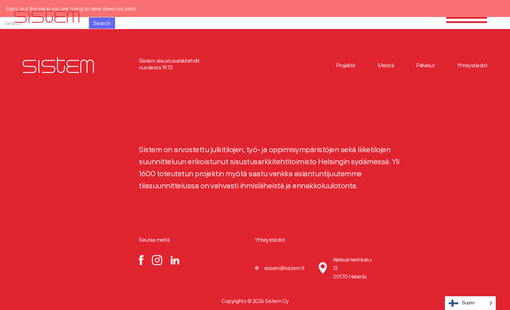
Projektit (346, 65)
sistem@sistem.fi (284, 268)
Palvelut (425, 65)
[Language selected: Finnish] (470, 303)
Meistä (386, 65)
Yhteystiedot (472, 65)
